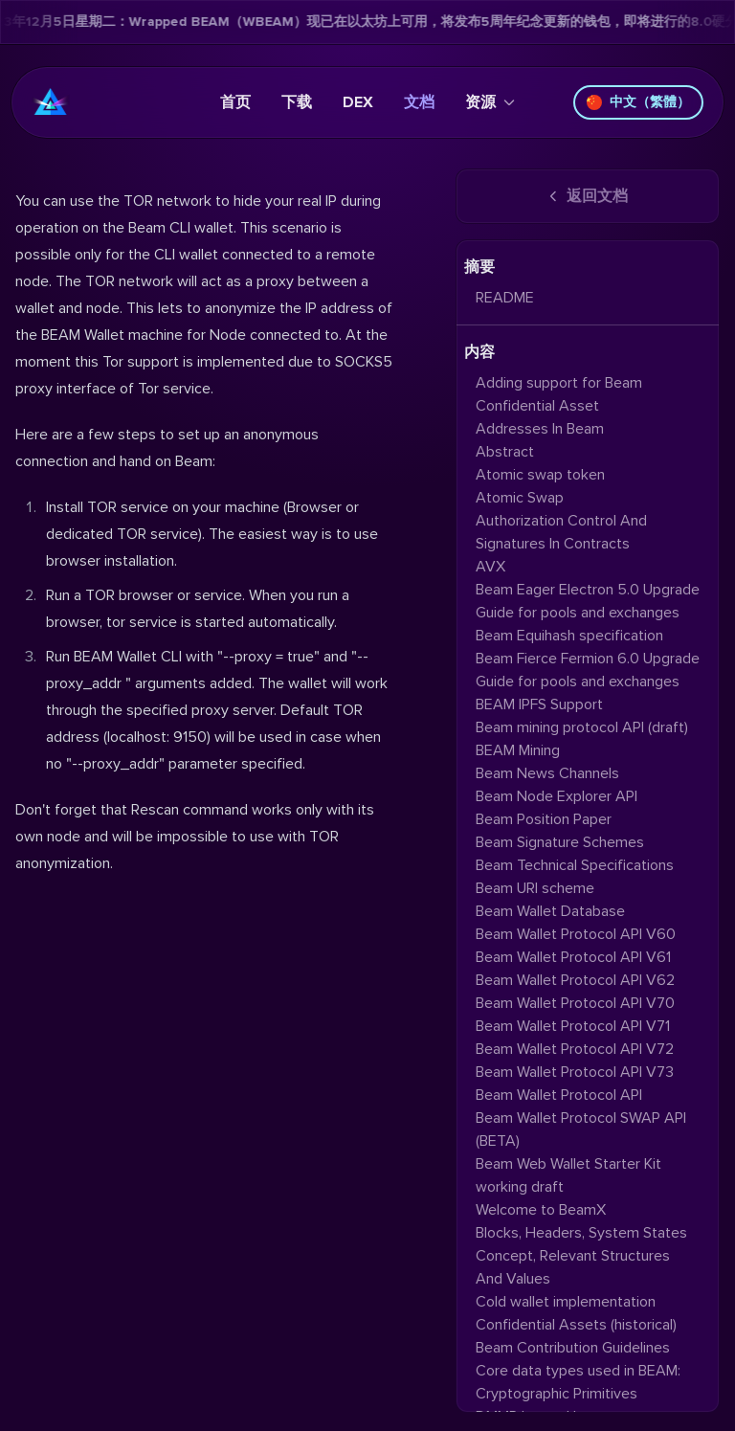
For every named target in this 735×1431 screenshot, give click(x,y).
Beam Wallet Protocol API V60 (576, 934)
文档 (419, 102)
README (505, 297)
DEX (358, 102)
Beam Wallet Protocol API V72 (575, 1049)
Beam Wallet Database (550, 911)
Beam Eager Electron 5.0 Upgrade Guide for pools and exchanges (588, 601)
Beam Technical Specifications (575, 865)
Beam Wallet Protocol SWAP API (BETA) (581, 1129)
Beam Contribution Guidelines (573, 1347)
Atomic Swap (520, 497)
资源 (490, 102)
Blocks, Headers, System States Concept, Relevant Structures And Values (581, 1255)
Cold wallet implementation (566, 1301)
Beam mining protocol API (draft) (582, 727)
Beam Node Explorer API (556, 796)
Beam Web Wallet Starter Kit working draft (568, 1175)
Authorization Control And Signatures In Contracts (561, 532)
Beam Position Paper (544, 819)
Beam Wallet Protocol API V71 (573, 1026)
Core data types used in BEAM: (578, 1370)
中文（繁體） (638, 102)
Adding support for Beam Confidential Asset (559, 394)
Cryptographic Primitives (556, 1393)
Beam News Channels (547, 773)
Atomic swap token (540, 474)
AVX (490, 566)
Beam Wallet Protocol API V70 (575, 1003)
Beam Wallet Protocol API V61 (573, 957)
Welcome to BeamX (541, 1209)
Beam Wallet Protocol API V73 (575, 1072)
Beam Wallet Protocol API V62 (575, 980)
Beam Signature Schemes (560, 842)
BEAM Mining (518, 750)
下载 (296, 102)
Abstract (505, 451)
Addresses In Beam (540, 428)
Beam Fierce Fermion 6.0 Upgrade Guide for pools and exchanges (588, 670)
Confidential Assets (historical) (576, 1324)
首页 (235, 102)
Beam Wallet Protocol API (559, 1095)
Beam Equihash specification (569, 635)
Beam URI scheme (535, 888)
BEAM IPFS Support (539, 704)
